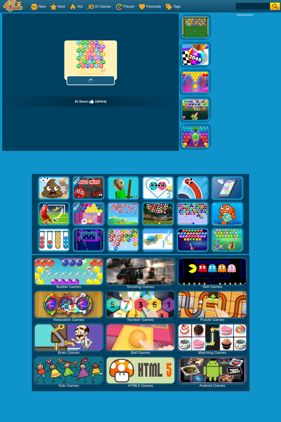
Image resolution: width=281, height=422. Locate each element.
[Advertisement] (245, 83)
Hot (76, 6)
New (38, 6)
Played (124, 6)
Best (57, 6)
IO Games (99, 6)
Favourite (150, 6)
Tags (173, 6)
